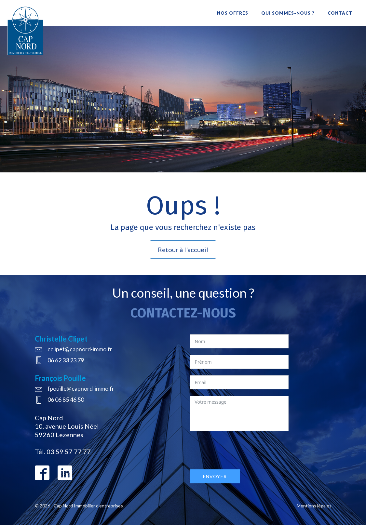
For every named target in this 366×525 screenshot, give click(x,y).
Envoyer (215, 476)
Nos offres (232, 13)
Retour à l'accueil (183, 249)
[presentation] (239, 450)
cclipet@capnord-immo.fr (79, 349)
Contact (340, 13)
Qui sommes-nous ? (288, 13)
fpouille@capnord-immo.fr (80, 388)
